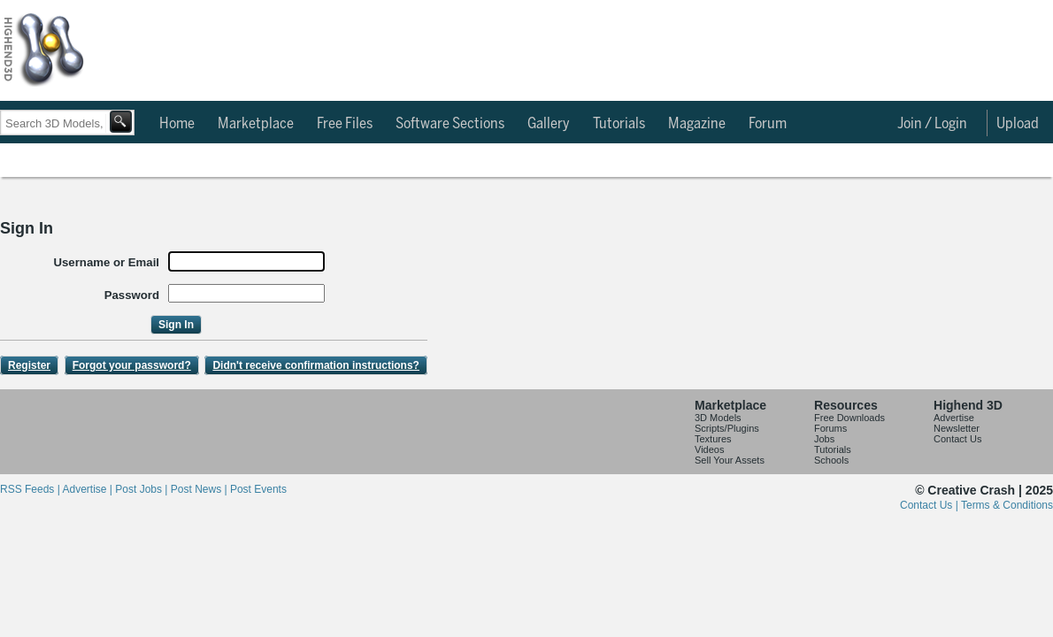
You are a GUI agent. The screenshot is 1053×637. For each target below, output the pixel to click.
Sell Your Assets (730, 460)
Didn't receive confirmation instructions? (315, 365)
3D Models (718, 417)
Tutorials (619, 124)
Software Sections (450, 124)
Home (177, 124)
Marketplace (256, 124)
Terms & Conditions (1007, 505)
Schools (831, 460)
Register (29, 365)
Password (131, 295)
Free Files (345, 124)
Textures (713, 439)
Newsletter (957, 428)
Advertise (954, 417)
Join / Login (932, 124)
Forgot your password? (132, 365)
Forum (768, 124)
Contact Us (957, 439)
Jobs (824, 439)
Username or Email (106, 262)
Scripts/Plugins (727, 428)
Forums (830, 428)
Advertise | (88, 489)
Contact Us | (930, 505)
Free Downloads (849, 417)
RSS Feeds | (31, 489)
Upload (1017, 124)
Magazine (697, 124)
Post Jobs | (142, 489)
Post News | (200, 489)
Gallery (548, 124)
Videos (709, 449)
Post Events (258, 489)
